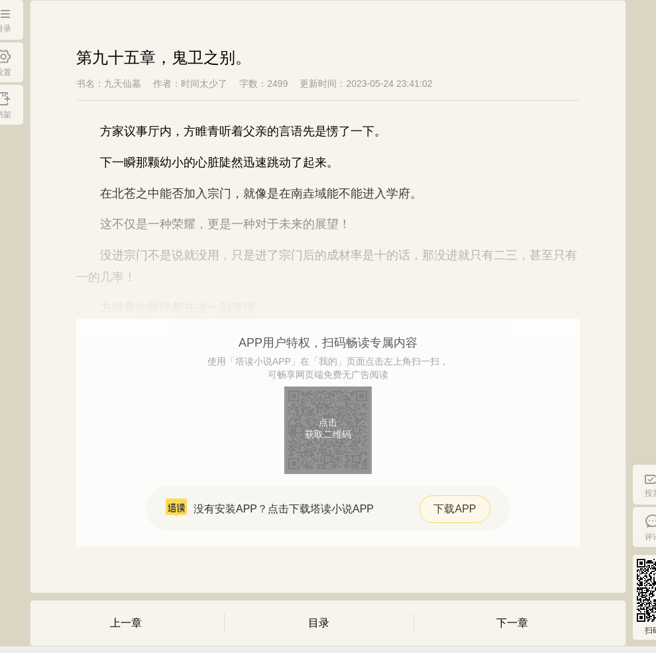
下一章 (512, 622)
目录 (318, 622)
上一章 (126, 622)
